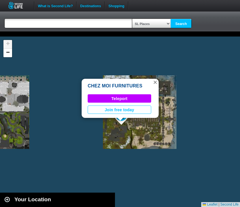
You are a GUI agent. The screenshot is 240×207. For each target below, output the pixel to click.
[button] (155, 82)
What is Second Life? (55, 5)
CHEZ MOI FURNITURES (115, 85)
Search (181, 24)
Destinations (90, 5)
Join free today (119, 110)
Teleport (120, 98)
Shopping (116, 5)
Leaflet (210, 204)
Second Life (19, 5)
